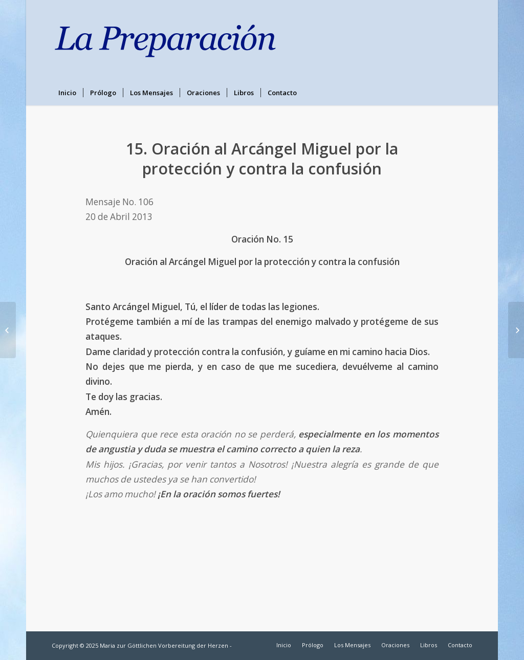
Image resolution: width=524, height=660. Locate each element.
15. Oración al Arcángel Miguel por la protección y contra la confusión (262, 158)
